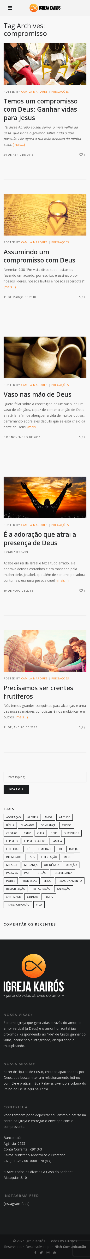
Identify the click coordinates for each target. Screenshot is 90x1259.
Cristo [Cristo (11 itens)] (66, 825)
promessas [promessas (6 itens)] (29, 880)
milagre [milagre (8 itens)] (12, 865)
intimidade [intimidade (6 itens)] (13, 857)
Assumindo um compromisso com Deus (39, 256)
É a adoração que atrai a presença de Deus (40, 538)
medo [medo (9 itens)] (68, 857)
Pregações (60, 91)
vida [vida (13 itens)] (39, 904)
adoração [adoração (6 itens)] (13, 817)
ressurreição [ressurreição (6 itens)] (15, 888)
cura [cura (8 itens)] (40, 833)
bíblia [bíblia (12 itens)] (10, 825)
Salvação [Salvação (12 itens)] (63, 888)
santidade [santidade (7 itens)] (13, 896)
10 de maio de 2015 (18, 590)
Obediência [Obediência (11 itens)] (51, 865)
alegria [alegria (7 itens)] (32, 817)
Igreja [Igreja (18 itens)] (73, 849)
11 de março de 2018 (20, 297)
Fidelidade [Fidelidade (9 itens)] (13, 849)
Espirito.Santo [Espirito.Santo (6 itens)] (34, 841)
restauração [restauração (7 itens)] (41, 888)
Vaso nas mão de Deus (38, 394)
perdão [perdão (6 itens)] (41, 873)
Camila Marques (34, 91)
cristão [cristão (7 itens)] (11, 833)
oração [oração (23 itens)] (71, 865)
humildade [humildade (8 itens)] (44, 849)
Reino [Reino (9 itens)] (47, 880)
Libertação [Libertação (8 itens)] (49, 857)
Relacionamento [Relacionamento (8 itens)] (70, 880)
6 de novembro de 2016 (22, 437)
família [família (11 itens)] (57, 841)
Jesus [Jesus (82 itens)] (31, 857)
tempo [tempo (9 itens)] (49, 896)
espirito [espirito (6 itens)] (12, 841)
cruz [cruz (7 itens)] (27, 833)
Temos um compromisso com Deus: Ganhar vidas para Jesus (41, 109)
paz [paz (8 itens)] (26, 873)
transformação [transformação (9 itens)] (18, 904)
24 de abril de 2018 (19, 154)
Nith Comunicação (70, 1246)
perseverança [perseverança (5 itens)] (62, 873)
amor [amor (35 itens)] (49, 817)
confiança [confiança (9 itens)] (48, 825)
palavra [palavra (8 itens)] (12, 873)
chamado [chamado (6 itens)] (27, 825)
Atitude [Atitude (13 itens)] (64, 817)
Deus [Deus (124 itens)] (54, 833)
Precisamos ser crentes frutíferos (38, 692)
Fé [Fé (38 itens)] (28, 849)
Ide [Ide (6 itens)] (61, 849)
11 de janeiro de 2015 (20, 727)
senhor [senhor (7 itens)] (32, 896)
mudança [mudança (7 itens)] (30, 865)
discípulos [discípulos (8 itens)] (71, 833)
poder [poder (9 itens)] (10, 880)
